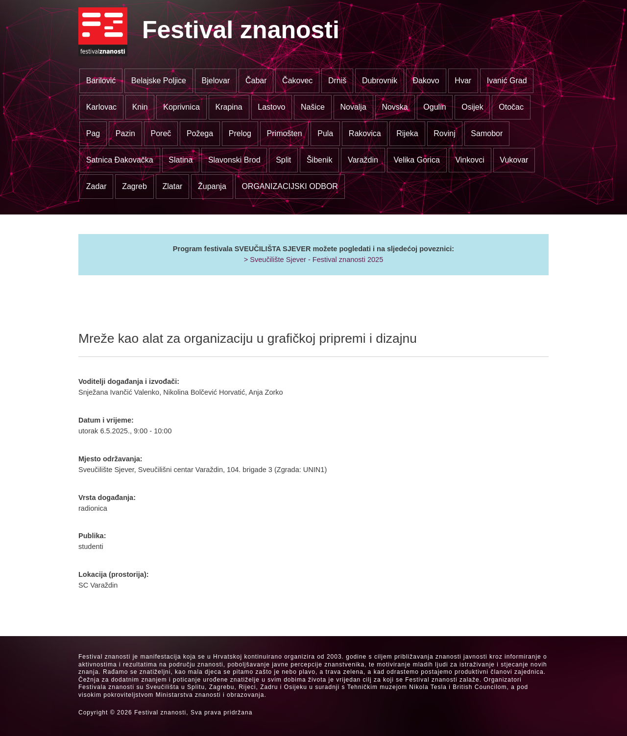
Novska (395, 107)
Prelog (240, 133)
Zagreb (134, 186)
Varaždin (363, 160)
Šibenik (319, 160)
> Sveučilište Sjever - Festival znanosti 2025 (313, 259)
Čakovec (297, 80)
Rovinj (444, 133)
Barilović (101, 80)
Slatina (181, 160)
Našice (313, 107)
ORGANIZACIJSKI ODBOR (289, 186)
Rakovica (365, 133)
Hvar (463, 80)
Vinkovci (469, 160)
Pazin (125, 133)
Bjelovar (216, 80)
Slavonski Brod (234, 160)
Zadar (96, 186)
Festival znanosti (240, 30)
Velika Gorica (417, 160)
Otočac (511, 107)
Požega (200, 133)
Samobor (487, 133)
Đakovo (426, 80)
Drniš (337, 80)
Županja (212, 186)
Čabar (256, 80)
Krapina (229, 107)
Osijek (472, 107)
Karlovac (101, 107)
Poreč (160, 133)
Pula (325, 133)
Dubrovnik (379, 80)
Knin (140, 107)
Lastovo (271, 107)
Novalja (353, 107)
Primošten (284, 133)
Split (283, 160)
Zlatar (172, 186)
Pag (93, 133)
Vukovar (514, 160)
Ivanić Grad (507, 80)
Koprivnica (181, 107)
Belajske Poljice (158, 80)
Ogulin (434, 107)
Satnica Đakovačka (119, 160)
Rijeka (407, 133)
